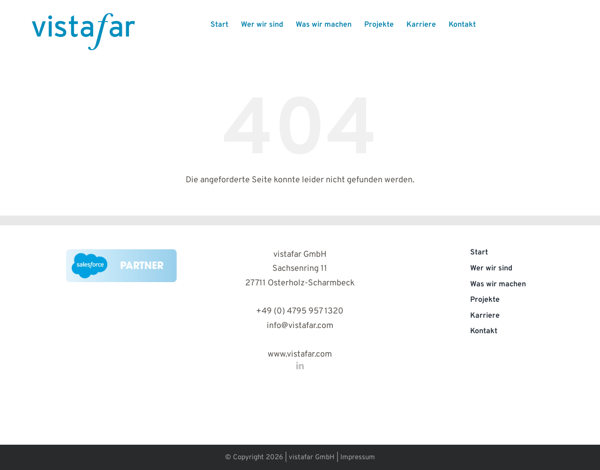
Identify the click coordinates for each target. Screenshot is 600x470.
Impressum (357, 457)
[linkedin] (300, 365)
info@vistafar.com (300, 326)
